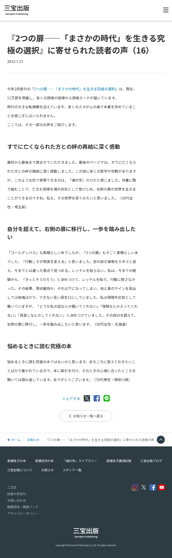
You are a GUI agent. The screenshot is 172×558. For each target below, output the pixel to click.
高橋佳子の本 (16, 460)
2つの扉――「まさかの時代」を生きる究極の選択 (74, 88)
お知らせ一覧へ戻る (86, 416)
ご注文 (12, 487)
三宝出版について (19, 470)
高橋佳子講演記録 (118, 460)
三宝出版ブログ (151, 460)
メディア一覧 (72, 470)
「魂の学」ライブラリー (80, 460)
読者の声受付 (16, 494)
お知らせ (33, 439)
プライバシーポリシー (23, 513)
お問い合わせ (16, 500)
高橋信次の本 (44, 460)
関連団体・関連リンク (23, 507)
